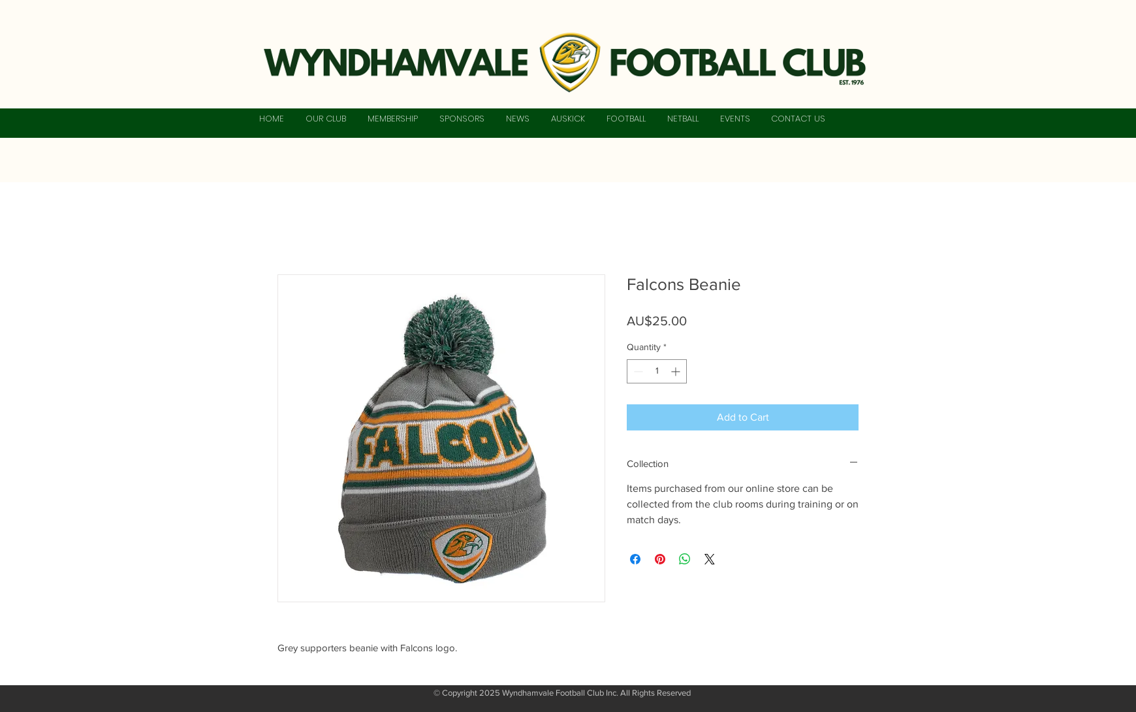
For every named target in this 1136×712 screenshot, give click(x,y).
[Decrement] (637, 371)
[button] (325, 119)
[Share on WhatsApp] (685, 559)
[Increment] (677, 371)
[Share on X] (710, 559)
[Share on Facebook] (635, 559)
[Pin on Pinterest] (660, 559)
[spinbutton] (657, 371)
